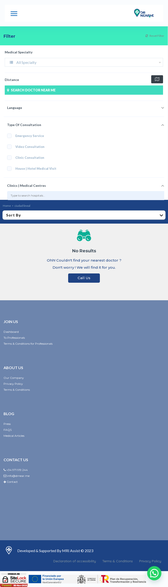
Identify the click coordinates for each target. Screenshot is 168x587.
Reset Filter (155, 36)
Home (7, 205)
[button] (154, 573)
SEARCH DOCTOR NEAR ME (30, 90)
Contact (11, 482)
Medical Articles (14, 435)
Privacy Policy (13, 383)
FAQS (8, 430)
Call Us (84, 278)
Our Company (14, 378)
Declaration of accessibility (74, 561)
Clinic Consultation (27, 157)
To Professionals (14, 337)
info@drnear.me (17, 476)
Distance (12, 80)
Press (7, 424)
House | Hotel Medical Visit (33, 168)
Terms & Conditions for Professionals (28, 343)
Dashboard (11, 331)
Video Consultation (27, 146)
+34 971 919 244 (16, 470)
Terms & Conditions (17, 389)
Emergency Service (25, 135)
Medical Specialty (18, 52)
